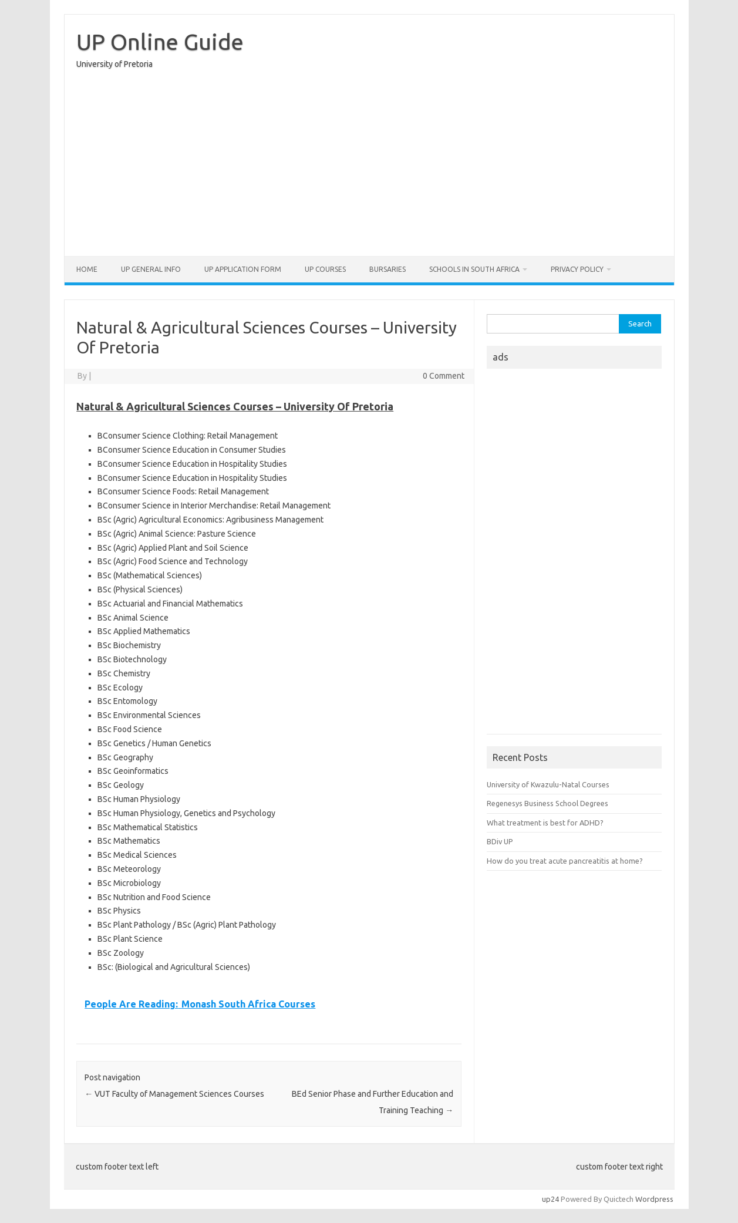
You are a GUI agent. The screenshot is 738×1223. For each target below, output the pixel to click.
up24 (550, 1199)
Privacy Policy (577, 269)
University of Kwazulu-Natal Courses (548, 784)
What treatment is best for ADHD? (545, 822)
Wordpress (654, 1199)
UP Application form (242, 269)
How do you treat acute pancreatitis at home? (565, 861)
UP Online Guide (160, 41)
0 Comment (443, 375)
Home (86, 269)
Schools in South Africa (474, 269)
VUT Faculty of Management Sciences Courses (174, 1094)
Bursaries (387, 269)
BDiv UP (500, 841)
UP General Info (151, 269)
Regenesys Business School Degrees (547, 803)
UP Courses (325, 269)
